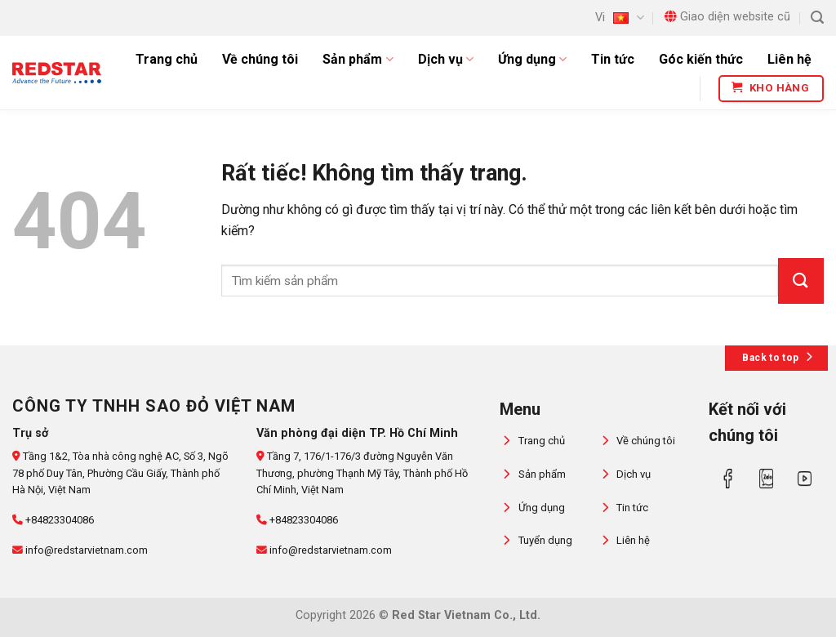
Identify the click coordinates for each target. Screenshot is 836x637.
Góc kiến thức (701, 59)
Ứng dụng (532, 59)
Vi (619, 17)
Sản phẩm (357, 59)
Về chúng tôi (260, 59)
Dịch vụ (446, 59)
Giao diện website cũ (727, 17)
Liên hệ (789, 59)
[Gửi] (801, 281)
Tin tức (612, 59)
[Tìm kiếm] (817, 17)
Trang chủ (167, 59)
